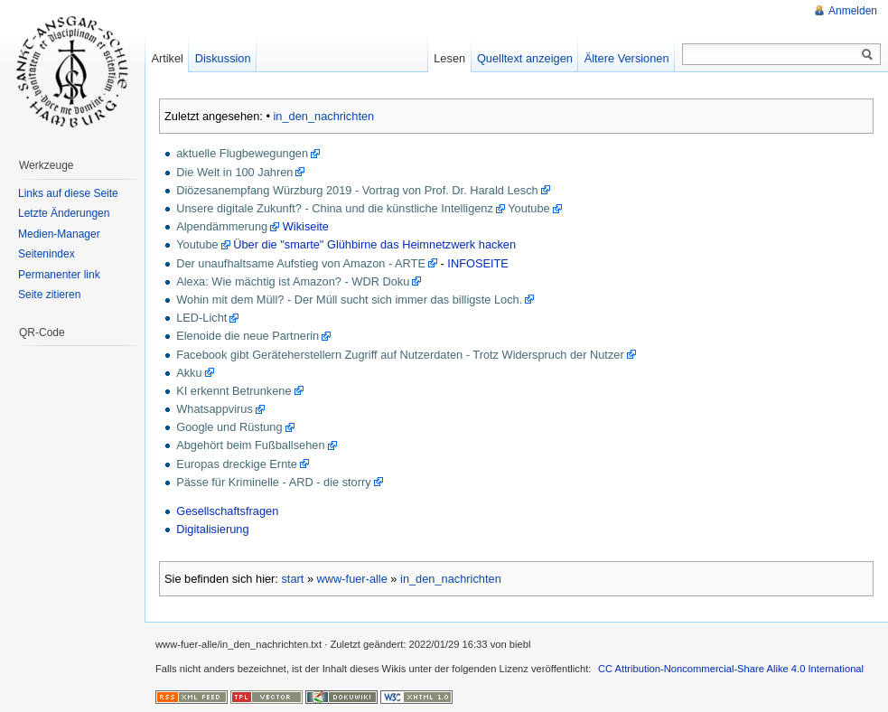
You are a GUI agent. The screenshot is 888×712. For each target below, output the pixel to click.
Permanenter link (59, 274)
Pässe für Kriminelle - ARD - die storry (273, 482)
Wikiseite (306, 226)
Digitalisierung (212, 529)
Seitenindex (46, 254)
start (292, 579)
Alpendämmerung (221, 226)
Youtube (529, 208)
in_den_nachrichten (323, 116)
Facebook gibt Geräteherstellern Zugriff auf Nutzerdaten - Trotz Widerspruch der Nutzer (400, 354)
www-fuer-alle (352, 579)
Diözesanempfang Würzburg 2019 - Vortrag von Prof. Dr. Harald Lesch (356, 190)
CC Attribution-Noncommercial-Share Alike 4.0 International (731, 668)
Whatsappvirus (214, 409)
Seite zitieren (49, 294)
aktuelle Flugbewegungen (242, 153)
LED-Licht (201, 317)
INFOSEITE (478, 263)
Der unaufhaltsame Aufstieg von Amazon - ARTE (300, 263)
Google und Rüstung (229, 427)
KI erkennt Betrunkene (233, 391)
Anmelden (852, 11)
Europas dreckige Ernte (236, 464)
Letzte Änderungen (63, 213)
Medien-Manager (59, 234)
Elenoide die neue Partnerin (247, 335)
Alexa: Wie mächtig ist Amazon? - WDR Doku (292, 281)
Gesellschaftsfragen (227, 511)
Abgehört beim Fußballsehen (250, 445)
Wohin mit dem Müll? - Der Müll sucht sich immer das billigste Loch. (349, 299)
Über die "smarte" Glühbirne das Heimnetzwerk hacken (374, 244)
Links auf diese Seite (68, 193)
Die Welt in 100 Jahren (234, 172)
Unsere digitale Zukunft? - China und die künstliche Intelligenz (334, 208)
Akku (188, 372)
